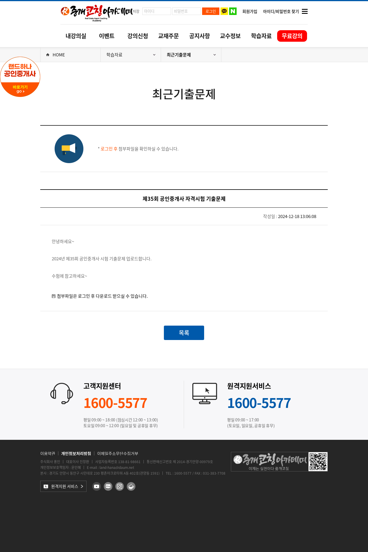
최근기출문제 (191, 54)
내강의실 (76, 36)
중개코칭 (96, 12)
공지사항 (199, 36)
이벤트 (106, 36)
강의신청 (137, 36)
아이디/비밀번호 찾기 (281, 11)
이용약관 (47, 453)
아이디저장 (130, 11)
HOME (55, 54)
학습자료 (261, 36)
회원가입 (249, 11)
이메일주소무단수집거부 (117, 453)
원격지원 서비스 (60, 486)
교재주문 (168, 36)
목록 (184, 332)
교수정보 (230, 36)
